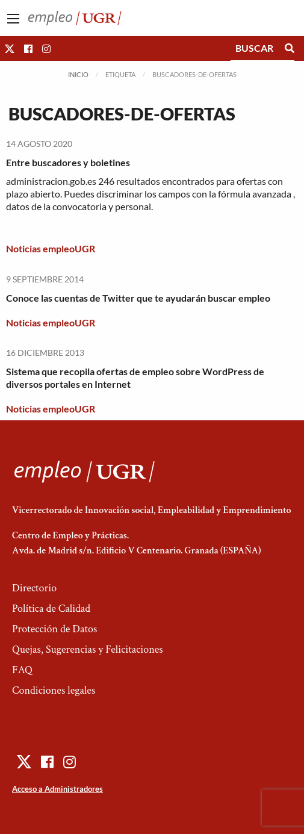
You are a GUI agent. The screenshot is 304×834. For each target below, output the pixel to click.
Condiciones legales (53, 690)
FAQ (22, 670)
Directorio (34, 588)
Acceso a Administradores (57, 789)
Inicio (78, 74)
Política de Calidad (51, 608)
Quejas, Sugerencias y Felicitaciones (87, 649)
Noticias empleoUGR (50, 248)
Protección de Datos (54, 629)
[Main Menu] (13, 18)
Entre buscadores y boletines (68, 162)
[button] (9, 48)
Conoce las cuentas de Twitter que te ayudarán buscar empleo (138, 297)
